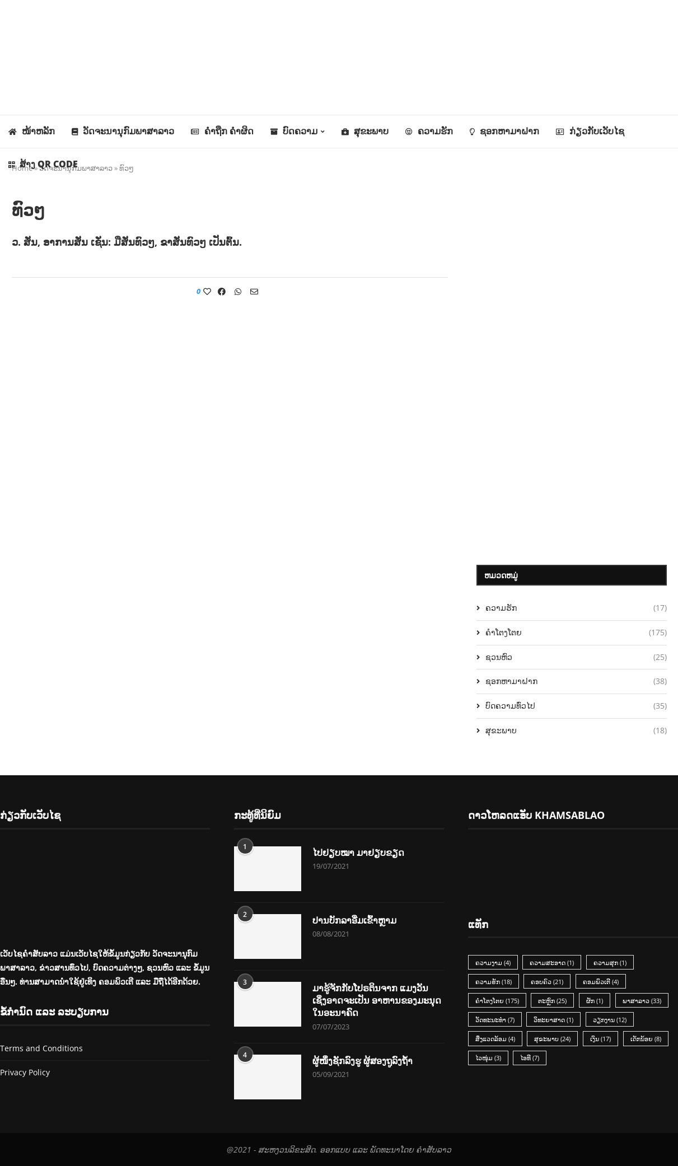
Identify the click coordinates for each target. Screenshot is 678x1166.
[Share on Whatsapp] (238, 291)
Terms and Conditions (41, 1048)
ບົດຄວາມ (293, 131)
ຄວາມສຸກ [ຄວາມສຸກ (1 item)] (610, 962)
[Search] (672, 197)
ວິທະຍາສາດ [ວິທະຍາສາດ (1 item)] (554, 1020)
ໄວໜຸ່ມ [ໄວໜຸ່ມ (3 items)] (488, 1058)
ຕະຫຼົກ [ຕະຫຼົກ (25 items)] (553, 1000)
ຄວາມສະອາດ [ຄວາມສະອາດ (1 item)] (552, 962)
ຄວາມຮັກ (429, 131)
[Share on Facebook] (222, 291)
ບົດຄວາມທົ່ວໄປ (576, 705)
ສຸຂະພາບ (365, 131)
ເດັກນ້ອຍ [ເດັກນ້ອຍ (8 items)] (646, 1039)
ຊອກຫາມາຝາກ (504, 131)
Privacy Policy (25, 1072)
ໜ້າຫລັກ (31, 131)
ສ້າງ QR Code (43, 164)
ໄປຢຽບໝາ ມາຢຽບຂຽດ (358, 852)
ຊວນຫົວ (576, 657)
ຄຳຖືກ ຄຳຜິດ (222, 131)
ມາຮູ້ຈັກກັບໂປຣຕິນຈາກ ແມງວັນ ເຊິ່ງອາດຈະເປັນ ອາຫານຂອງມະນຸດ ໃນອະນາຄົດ (376, 1000)
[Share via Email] (254, 291)
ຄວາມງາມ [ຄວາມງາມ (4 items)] (493, 962)
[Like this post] (207, 291)
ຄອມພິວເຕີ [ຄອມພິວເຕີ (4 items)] (601, 981)
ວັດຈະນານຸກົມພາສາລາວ (123, 131)
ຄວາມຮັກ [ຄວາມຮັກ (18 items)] (493, 981)
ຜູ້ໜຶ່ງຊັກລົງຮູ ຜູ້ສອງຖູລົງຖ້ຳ (362, 1061)
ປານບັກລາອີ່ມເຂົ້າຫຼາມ (354, 920)
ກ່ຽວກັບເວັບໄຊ (590, 131)
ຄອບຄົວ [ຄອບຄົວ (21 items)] (547, 981)
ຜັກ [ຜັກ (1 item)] (595, 1000)
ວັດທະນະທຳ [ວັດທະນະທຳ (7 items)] (495, 1020)
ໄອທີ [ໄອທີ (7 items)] (530, 1058)
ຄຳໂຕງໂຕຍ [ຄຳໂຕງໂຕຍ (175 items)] (497, 1000)
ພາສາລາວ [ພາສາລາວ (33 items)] (642, 1000)
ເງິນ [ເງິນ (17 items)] (601, 1039)
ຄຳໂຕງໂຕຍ (576, 632)
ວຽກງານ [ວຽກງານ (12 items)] (610, 1020)
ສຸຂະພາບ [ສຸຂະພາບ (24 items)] (553, 1039)
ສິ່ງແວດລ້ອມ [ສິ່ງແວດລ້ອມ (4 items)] (495, 1039)
